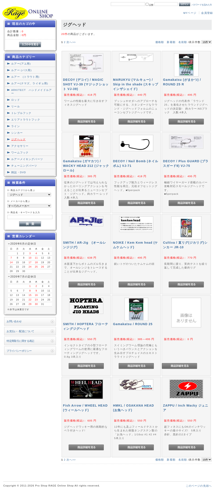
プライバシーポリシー (19, 350)
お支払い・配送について (20, 331)
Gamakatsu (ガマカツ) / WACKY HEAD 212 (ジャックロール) (86, 165)
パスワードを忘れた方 (202, 5)
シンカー (17, 132)
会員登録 (207, 12)
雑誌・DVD (18, 172)
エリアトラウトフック (25, 119)
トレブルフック (21, 113)
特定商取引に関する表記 (20, 340)
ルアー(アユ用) (21, 63)
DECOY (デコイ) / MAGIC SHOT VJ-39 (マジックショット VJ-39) (86, 84)
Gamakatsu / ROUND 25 (132, 324)
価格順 (159, 42)
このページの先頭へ (199, 485)
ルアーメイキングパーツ (27, 159)
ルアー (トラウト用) (25, 76)
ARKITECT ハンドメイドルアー (31, 91)
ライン (15, 126)
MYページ (189, 12)
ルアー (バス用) (21, 70)
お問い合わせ (14, 321)
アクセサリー (20, 145)
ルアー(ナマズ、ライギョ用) (29, 83)
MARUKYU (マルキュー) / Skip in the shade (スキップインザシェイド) (135, 84)
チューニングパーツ (24, 165)
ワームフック (20, 152)
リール (15, 106)
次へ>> (71, 42)
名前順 (182, 42)
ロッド (15, 99)
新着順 (171, 42)
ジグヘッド (18, 139)
